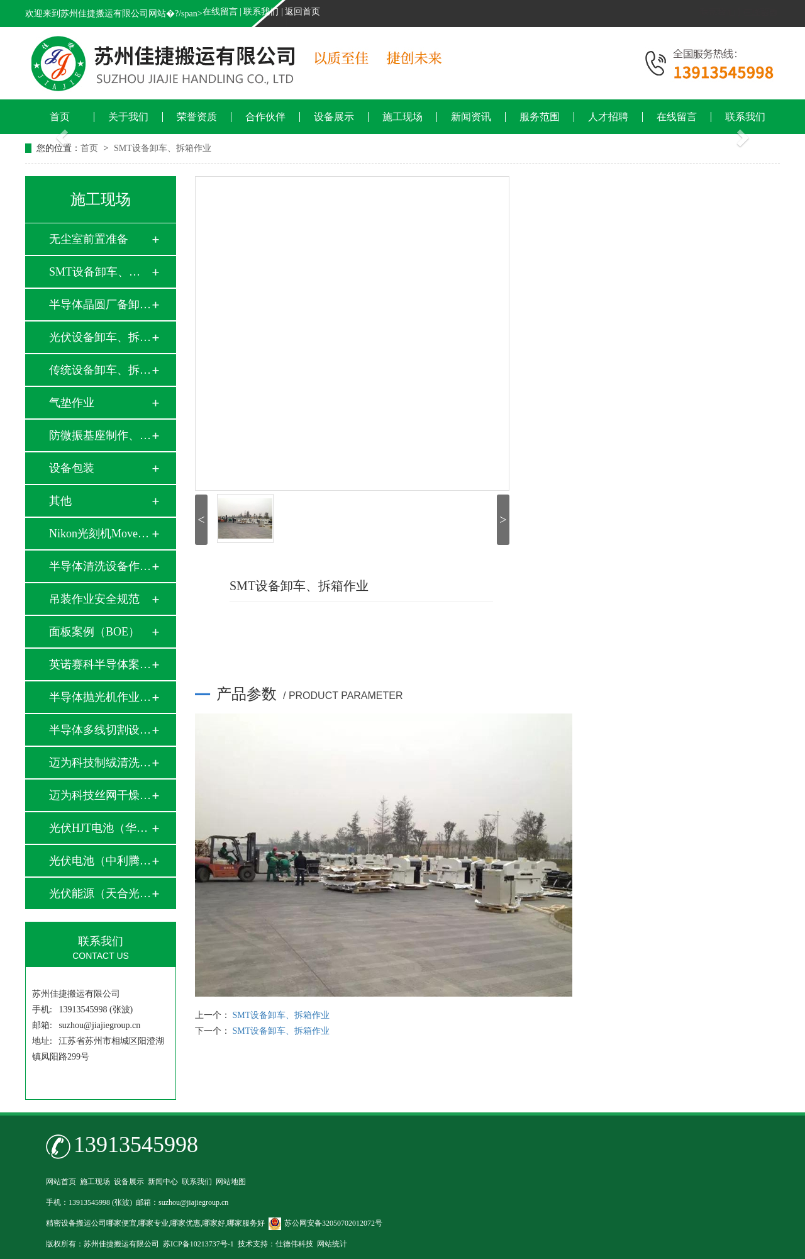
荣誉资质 (197, 117)
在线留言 (220, 11)
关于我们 (128, 117)
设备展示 (334, 117)
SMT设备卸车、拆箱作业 (162, 148)
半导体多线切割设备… (100, 730)
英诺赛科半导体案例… (100, 664)
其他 (60, 501)
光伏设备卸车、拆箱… (100, 337)
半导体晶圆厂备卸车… (100, 304)
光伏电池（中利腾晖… (100, 860)
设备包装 (71, 468)
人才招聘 (608, 117)
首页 (60, 117)
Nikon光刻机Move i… (100, 533)
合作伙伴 (265, 117)
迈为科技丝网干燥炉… (100, 795)
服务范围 (539, 117)
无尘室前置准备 (88, 239)
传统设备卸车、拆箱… (100, 370)
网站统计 (332, 1243)
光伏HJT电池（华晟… (100, 828)
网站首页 (61, 1181)
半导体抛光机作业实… (100, 697)
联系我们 (261, 11)
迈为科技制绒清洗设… (100, 762)
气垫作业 (71, 402)
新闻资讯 (471, 117)
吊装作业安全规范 (94, 599)
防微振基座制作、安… (100, 435)
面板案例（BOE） (94, 631)
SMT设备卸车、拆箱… (100, 272)
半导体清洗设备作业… (100, 566)
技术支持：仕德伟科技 (275, 1243)
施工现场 (402, 117)
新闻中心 (163, 1181)
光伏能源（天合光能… (100, 893)
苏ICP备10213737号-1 (198, 1243)
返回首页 (302, 11)
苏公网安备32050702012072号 (325, 1223)
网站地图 (231, 1181)
